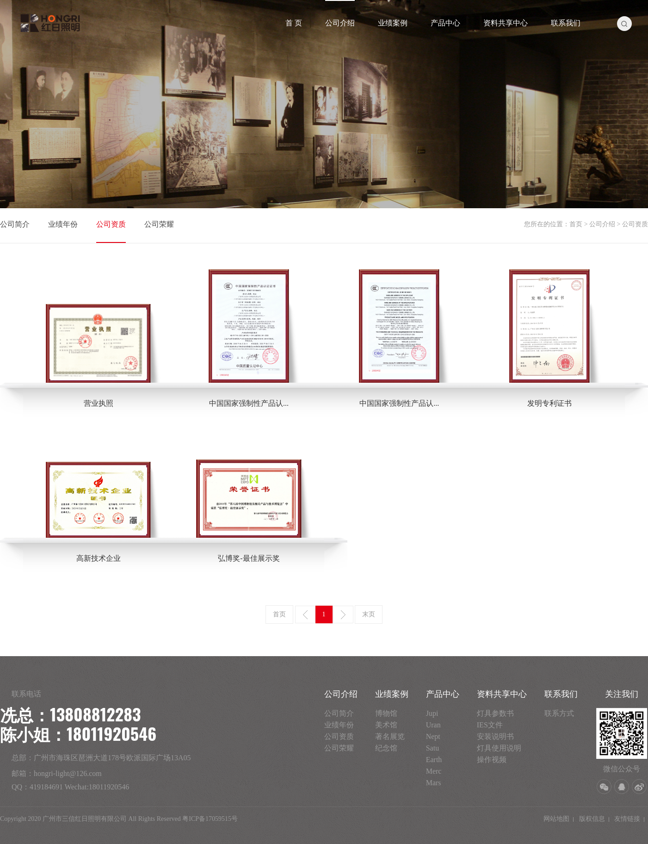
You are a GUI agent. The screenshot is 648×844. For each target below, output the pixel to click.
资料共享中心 (505, 23)
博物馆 (386, 713)
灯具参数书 (495, 713)
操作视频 (491, 759)
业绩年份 (63, 224)
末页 (368, 614)
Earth (434, 759)
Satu (432, 748)
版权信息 (592, 818)
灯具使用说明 (499, 748)
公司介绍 (340, 23)
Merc (434, 771)
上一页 (305, 614)
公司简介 (15, 224)
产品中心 (445, 23)
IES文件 (490, 725)
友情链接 (627, 818)
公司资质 (111, 224)
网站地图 (556, 818)
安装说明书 (495, 736)
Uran (433, 725)
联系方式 (559, 713)
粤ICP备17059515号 (210, 818)
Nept (433, 736)
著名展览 (390, 736)
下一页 (343, 614)
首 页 (293, 23)
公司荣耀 (159, 224)
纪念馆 (386, 748)
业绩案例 (392, 23)
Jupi (432, 713)
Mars (433, 783)
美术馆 (386, 725)
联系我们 (565, 23)
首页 (575, 224)
